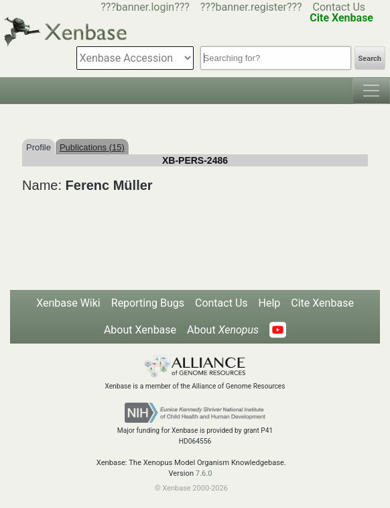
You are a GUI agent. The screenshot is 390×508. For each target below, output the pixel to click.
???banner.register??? (251, 7)
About (223, 329)
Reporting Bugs (147, 303)
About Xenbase (140, 329)
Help (270, 303)
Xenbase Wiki (68, 303)
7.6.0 (204, 473)
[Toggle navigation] (371, 90)
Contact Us (339, 7)
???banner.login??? (145, 7)
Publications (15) (92, 147)
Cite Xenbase (322, 303)
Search (370, 58)
